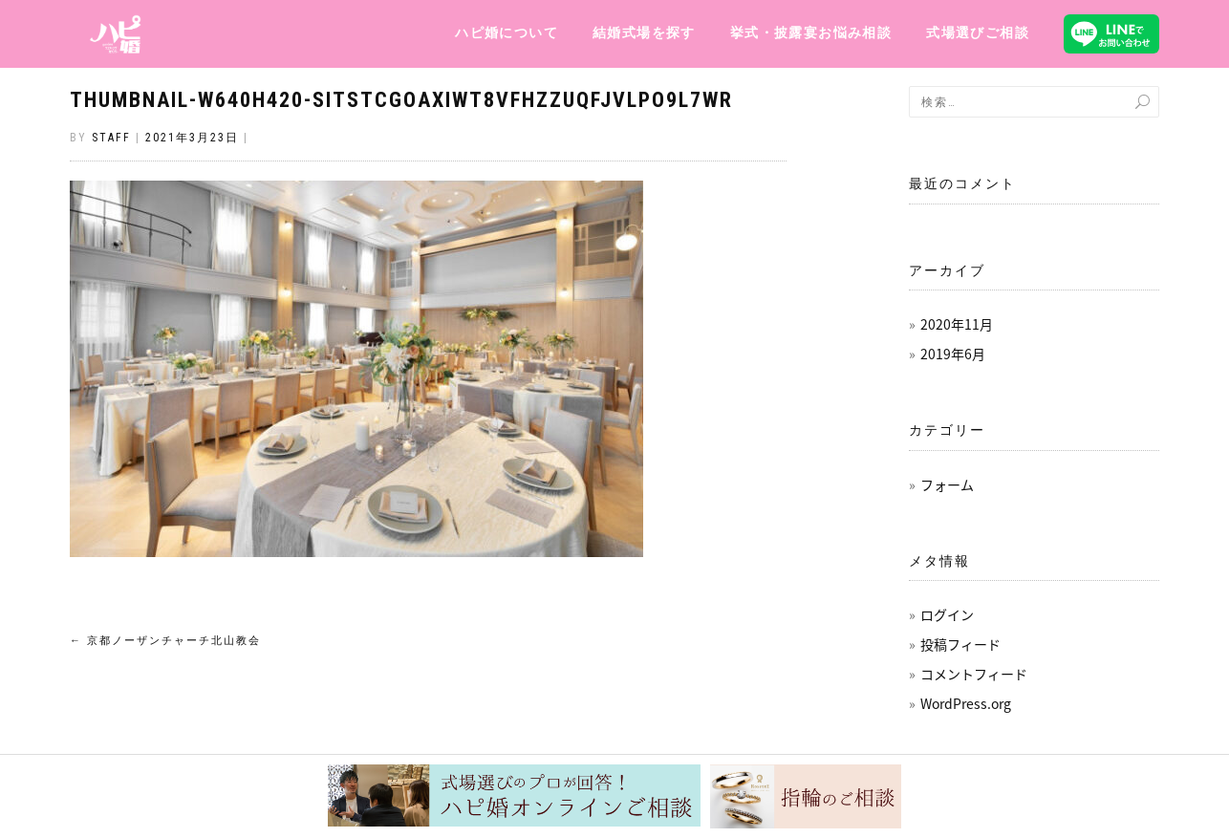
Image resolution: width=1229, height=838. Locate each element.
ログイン (947, 614)
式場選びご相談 (977, 32)
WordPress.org (965, 703)
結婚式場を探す (644, 32)
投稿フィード (960, 644)
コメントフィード (973, 673)
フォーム (947, 484)
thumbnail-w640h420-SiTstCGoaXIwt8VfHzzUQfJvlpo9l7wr (401, 100)
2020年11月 (956, 323)
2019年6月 (952, 353)
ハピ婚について (506, 32)
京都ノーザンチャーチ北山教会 (165, 640)
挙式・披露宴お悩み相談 (811, 32)
